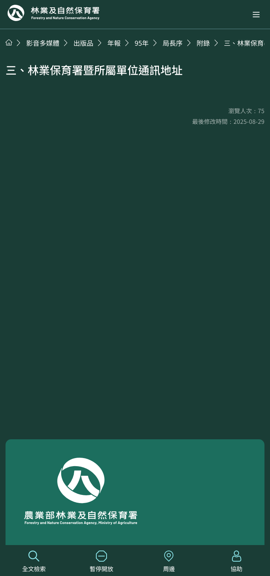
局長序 (173, 43)
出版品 (83, 43)
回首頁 (53, 13)
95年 (142, 43)
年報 (114, 43)
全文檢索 (34, 562)
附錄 (203, 43)
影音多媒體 (42, 43)
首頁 (9, 42)
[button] (256, 14)
